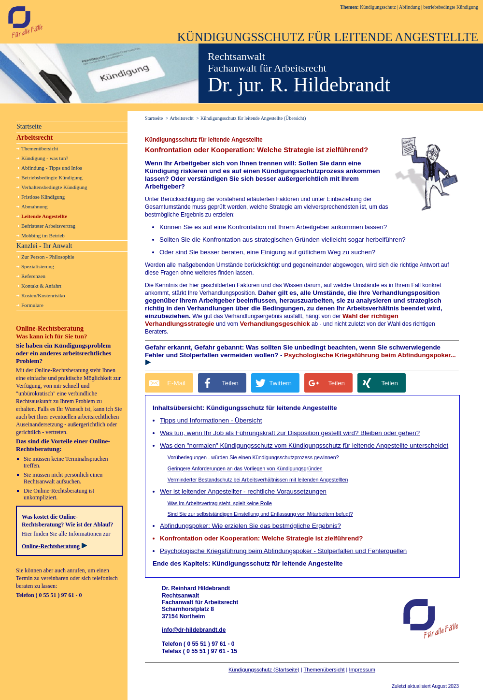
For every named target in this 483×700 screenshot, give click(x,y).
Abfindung (409, 7)
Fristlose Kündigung (43, 197)
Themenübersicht (324, 669)
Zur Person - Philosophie (47, 257)
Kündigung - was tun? (44, 158)
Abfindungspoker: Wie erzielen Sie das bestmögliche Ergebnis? (250, 525)
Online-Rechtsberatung (54, 546)
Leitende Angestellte (44, 216)
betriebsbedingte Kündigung (450, 7)
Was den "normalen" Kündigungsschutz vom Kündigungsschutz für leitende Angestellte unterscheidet (304, 445)
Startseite (29, 126)
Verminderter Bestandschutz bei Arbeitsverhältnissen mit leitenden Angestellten (258, 479)
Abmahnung (34, 206)
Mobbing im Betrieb (43, 235)
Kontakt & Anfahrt (41, 286)
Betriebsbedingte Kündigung (52, 177)
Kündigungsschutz (378, 7)
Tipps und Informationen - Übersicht (211, 420)
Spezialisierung (37, 266)
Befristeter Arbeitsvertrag (48, 226)
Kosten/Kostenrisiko (43, 295)
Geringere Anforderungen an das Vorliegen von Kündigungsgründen (245, 468)
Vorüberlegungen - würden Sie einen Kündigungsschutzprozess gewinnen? (253, 457)
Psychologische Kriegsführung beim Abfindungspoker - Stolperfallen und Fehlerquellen (283, 550)
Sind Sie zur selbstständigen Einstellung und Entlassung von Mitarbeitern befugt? (260, 514)
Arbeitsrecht (34, 137)
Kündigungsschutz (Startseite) (263, 669)
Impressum (362, 669)
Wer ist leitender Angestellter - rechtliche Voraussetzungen (243, 491)
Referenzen (33, 276)
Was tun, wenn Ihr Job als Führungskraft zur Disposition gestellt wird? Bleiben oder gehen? (290, 433)
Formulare (32, 305)
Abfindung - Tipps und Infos (51, 168)
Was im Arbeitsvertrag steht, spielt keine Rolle (220, 503)
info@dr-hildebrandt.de (194, 630)
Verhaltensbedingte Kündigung (54, 187)
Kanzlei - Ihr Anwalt (44, 245)
